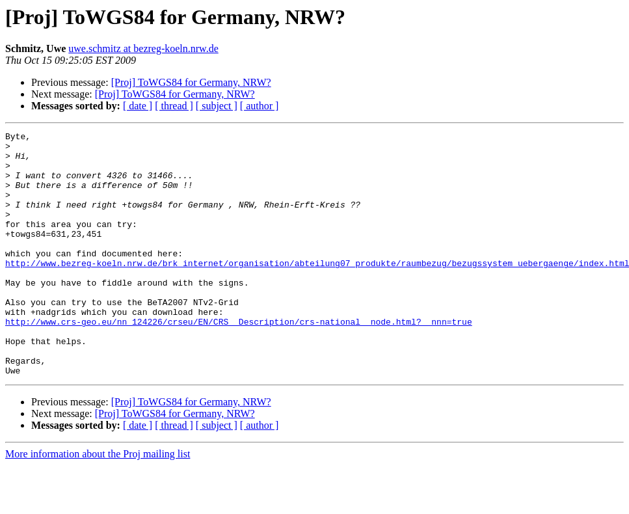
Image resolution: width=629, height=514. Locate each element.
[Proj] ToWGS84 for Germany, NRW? (191, 82)
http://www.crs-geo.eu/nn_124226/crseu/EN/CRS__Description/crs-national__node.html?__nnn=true (238, 360)
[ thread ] (174, 105)
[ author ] (259, 105)
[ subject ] (216, 105)
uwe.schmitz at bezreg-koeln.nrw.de (143, 48)
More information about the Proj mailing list (97, 502)
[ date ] (137, 105)
